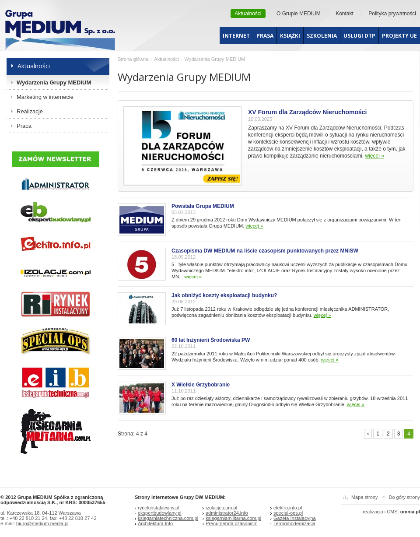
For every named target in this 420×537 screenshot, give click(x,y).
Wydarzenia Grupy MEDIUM (54, 82)
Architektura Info (155, 523)
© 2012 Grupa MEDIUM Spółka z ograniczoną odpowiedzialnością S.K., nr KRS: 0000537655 (52, 500)
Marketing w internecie (45, 97)
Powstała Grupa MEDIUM (203, 206)
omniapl (410, 511)
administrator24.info (227, 513)
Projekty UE (399, 35)
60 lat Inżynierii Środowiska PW (211, 340)
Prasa (264, 35)
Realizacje (30, 111)
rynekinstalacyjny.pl (158, 507)
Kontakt (345, 14)
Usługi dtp (359, 35)
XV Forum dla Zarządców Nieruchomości (307, 112)
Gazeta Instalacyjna (294, 518)
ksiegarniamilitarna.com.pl (233, 518)
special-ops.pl (288, 513)
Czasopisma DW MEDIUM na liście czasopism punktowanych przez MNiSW (265, 251)
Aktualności (247, 14)
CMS (392, 511)
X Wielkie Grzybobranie (201, 385)
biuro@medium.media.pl (42, 523)
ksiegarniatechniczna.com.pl (168, 518)
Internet (236, 35)
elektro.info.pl (287, 507)
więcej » (374, 156)
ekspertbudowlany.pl (159, 513)
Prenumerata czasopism (232, 523)
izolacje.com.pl (221, 507)
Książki (290, 35)
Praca (24, 126)
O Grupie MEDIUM (298, 14)
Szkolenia (322, 35)
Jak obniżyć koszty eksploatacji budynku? (224, 295)
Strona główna (133, 59)
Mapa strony (364, 497)
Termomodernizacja (294, 523)
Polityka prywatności (392, 14)
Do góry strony (404, 497)
